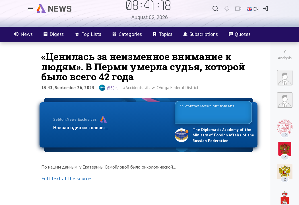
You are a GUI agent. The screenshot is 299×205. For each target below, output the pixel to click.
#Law (150, 87)
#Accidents (133, 87)
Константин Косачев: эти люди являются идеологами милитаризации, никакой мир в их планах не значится (213, 112)
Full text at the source (66, 178)
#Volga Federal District (177, 87)
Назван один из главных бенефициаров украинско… (111, 127)
